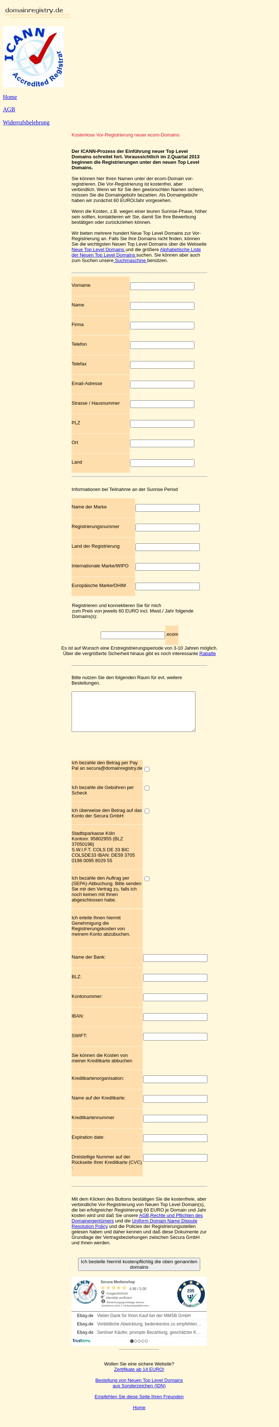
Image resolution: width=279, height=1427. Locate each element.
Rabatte (207, 653)
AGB (9, 109)
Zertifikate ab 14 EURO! (139, 1377)
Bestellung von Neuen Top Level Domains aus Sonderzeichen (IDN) (139, 1390)
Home (10, 97)
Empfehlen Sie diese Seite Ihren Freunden (139, 1404)
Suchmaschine (130, 260)
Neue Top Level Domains (99, 249)
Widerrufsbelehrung (26, 122)
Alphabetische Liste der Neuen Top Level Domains (136, 252)
